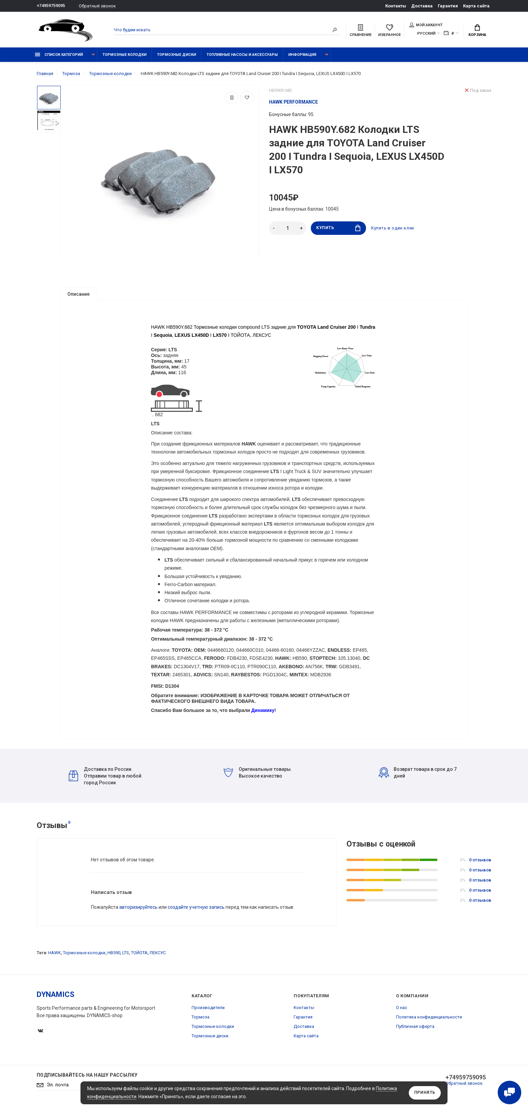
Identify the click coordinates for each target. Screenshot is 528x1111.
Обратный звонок (97, 5)
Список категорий (59, 54)
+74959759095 (51, 5)
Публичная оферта (415, 1030)
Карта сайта (476, 5)
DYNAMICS (55, 998)
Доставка (422, 5)
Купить (338, 228)
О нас (401, 1011)
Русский (426, 33)
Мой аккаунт (425, 25)
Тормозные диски (176, 54)
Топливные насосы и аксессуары (242, 54)
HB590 (113, 956)
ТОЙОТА (139, 956)
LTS (125, 956)
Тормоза (200, 1020)
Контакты (395, 5)
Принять (424, 1092)
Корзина (477, 30)
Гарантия (448, 5)
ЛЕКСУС (158, 956)
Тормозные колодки (124, 54)
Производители (208, 1011)
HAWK (54, 956)
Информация (302, 54)
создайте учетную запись (196, 910)
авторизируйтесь (138, 910)
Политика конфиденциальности (429, 1020)
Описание (78, 294)
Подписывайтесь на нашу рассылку (87, 1078)
